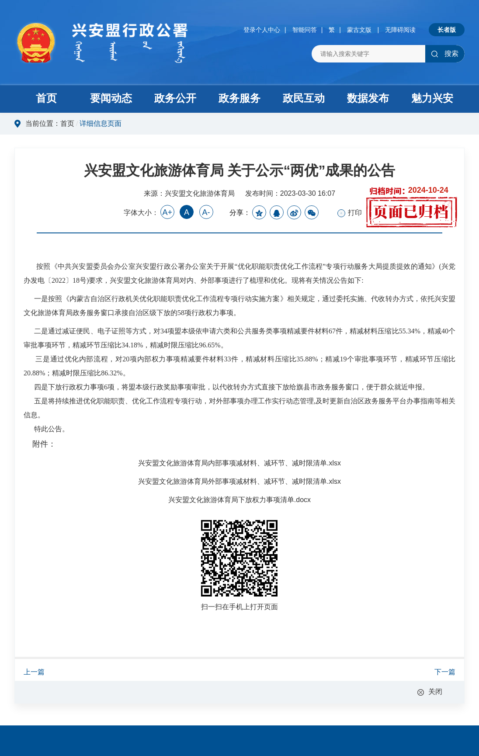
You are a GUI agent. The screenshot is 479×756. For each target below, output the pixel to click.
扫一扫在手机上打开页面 (239, 606)
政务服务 (239, 98)
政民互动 (304, 98)
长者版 (446, 29)
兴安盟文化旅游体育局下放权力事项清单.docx (239, 499)
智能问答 (304, 29)
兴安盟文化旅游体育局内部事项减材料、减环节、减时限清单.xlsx (239, 463)
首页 (46, 98)
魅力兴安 (432, 98)
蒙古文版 (359, 29)
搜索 (444, 53)
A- (206, 212)
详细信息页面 (100, 123)
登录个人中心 (261, 29)
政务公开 (175, 98)
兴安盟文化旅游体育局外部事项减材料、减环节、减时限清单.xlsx (239, 481)
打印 (349, 213)
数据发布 (368, 98)
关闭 (435, 691)
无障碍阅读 (400, 29)
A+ (167, 212)
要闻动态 (111, 98)
